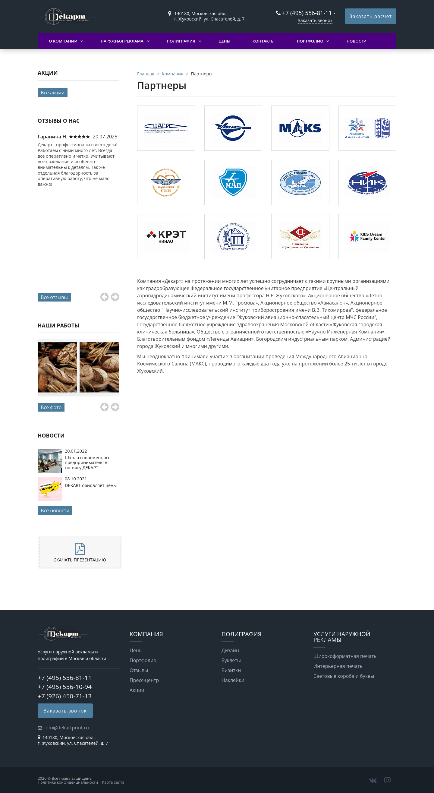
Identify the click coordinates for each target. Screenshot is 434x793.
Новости (356, 41)
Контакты (264, 41)
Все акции (52, 92)
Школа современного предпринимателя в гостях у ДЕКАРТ (88, 462)
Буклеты (231, 660)
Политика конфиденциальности (68, 782)
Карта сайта (113, 782)
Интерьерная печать (338, 666)
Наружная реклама (122, 41)
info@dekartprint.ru (66, 727)
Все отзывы (54, 297)
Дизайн (230, 650)
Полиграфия (181, 41)
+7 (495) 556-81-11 (307, 13)
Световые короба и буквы (343, 676)
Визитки (231, 670)
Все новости (55, 510)
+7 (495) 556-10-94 (65, 686)
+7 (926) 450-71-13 (65, 696)
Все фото (51, 407)
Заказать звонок (315, 20)
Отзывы (139, 670)
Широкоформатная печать (345, 656)
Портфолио (310, 41)
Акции (137, 690)
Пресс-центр (144, 680)
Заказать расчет (370, 16)
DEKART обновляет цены (91, 485)
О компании (63, 41)
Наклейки (233, 680)
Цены (224, 41)
